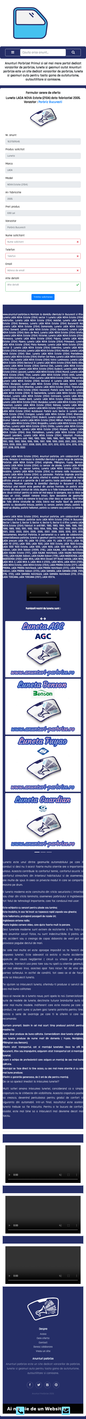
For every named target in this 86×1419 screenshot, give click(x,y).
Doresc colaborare (43, 1347)
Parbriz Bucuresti (50, 102)
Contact (43, 1342)
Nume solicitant (15, 235)
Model (9, 178)
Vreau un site (43, 1351)
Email (8, 264)
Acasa (43, 1334)
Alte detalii (12, 278)
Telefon (10, 250)
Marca (9, 164)
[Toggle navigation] (12, 52)
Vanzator (10, 221)
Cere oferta (43, 1338)
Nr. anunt (10, 135)
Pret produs (12, 207)
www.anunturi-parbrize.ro (16, 314)
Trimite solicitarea (43, 297)
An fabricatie (13, 192)
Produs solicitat (15, 149)
